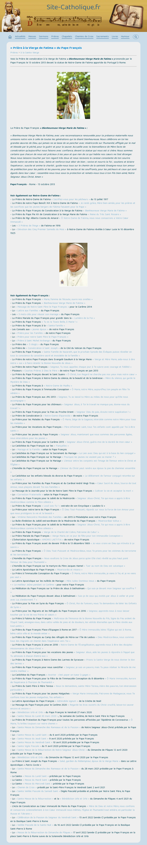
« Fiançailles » (61, 446)
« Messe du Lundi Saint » (36, 776)
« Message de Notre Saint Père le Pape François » (42, 307)
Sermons (43, 37)
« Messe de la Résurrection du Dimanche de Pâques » (43, 833)
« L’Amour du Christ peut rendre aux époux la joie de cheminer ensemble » (72, 470)
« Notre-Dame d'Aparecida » (57, 416)
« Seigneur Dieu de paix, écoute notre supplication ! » (102, 412)
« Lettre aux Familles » (27, 311)
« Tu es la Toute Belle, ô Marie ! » (59, 322)
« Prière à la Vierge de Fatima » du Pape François (46, 48)
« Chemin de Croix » (26, 788)
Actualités (20, 37)
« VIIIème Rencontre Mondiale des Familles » (39, 517)
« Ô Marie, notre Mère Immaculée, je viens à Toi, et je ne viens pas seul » (73, 576)
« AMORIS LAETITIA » (51, 540)
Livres (115, 37)
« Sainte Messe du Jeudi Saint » (31, 739)
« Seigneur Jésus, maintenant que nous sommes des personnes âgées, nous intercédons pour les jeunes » (71, 437)
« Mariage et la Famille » (28, 450)
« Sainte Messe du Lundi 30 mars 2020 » (36, 716)
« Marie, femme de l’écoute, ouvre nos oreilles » (67, 299)
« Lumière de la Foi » (83, 318)
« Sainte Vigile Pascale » (28, 746)
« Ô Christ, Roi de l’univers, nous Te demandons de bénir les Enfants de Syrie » (73, 606)
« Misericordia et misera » (68, 570)
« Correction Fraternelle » (29, 495)
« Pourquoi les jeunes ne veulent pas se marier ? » (89, 457)
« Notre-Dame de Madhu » (58, 386)
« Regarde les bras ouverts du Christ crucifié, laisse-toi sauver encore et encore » (72, 707)
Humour (125, 37)
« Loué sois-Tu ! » (51, 506)
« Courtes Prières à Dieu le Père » (40, 371)
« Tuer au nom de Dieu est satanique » (104, 566)
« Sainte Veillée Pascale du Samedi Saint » (37, 791)
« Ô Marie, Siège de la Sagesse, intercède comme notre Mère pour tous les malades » (73, 422)
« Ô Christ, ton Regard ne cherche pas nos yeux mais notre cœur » (101, 375)
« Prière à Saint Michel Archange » (33, 341)
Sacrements (102, 37)
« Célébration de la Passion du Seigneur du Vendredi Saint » (47, 818)
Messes (32, 37)
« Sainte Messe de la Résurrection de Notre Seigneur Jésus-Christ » (51, 750)
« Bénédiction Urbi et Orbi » (30, 712)
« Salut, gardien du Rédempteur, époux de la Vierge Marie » (89, 761)
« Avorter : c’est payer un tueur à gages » (68, 675)
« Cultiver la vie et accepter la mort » (113, 491)
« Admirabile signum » (66, 701)
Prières (55, 37)
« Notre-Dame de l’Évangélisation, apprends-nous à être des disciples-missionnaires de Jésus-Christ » (71, 647)
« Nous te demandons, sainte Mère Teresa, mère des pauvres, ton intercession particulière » (73, 688)
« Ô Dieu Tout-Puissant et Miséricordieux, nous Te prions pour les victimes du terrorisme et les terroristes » (73, 553)
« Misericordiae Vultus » (108, 521)
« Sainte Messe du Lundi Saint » (32, 735)
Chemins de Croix (84, 37)
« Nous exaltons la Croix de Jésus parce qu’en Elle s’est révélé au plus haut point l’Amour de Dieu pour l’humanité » (69, 561)
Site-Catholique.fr (73, 8)
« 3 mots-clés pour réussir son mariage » (38, 314)
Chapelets (67, 37)
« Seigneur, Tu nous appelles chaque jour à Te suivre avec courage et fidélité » (89, 367)
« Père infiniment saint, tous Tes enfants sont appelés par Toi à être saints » (72, 429)
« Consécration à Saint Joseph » (43, 348)
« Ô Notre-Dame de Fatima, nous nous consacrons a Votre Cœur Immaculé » (69, 220)
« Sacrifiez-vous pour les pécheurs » (70, 199)
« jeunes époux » (39, 329)
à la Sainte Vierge (30, 53)
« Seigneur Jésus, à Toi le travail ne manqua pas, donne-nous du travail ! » (70, 407)
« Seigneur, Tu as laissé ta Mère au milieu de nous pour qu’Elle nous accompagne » (69, 399)
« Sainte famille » (55, 326)
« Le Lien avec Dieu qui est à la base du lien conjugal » (106, 453)
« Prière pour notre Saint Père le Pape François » (41, 337)
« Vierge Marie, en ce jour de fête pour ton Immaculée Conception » (86, 536)
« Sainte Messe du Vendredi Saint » (33, 742)
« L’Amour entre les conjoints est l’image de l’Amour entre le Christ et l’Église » (73, 463)
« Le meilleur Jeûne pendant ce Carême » (34, 585)
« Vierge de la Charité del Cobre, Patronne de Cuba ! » (70, 532)
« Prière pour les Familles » (30, 333)
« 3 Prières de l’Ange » (28, 226)
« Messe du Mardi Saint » (36, 780)
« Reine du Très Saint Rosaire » (104, 214)
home (10, 37)
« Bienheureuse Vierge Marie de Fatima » (105, 211)
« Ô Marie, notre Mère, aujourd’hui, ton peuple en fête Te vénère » (70, 392)
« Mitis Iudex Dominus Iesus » (80, 581)
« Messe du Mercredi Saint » (37, 784)
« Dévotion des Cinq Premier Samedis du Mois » (40, 229)
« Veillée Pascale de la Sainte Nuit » (34, 825)
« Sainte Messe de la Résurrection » (34, 799)
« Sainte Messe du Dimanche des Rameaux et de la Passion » (48, 727)
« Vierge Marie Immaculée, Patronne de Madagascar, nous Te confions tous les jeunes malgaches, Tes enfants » (72, 696)
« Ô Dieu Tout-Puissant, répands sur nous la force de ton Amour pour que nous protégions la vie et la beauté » (72, 512)
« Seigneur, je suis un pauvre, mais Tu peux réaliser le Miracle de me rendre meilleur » (73, 669)
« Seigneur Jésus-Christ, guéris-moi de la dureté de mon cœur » (98, 442)
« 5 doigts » (33, 344)
